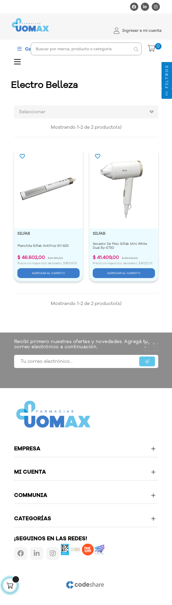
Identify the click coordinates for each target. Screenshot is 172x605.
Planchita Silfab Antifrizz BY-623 (42, 246)
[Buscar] (86, 48)
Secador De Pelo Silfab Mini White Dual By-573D (120, 246)
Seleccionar (88, 112)
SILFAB (23, 233)
